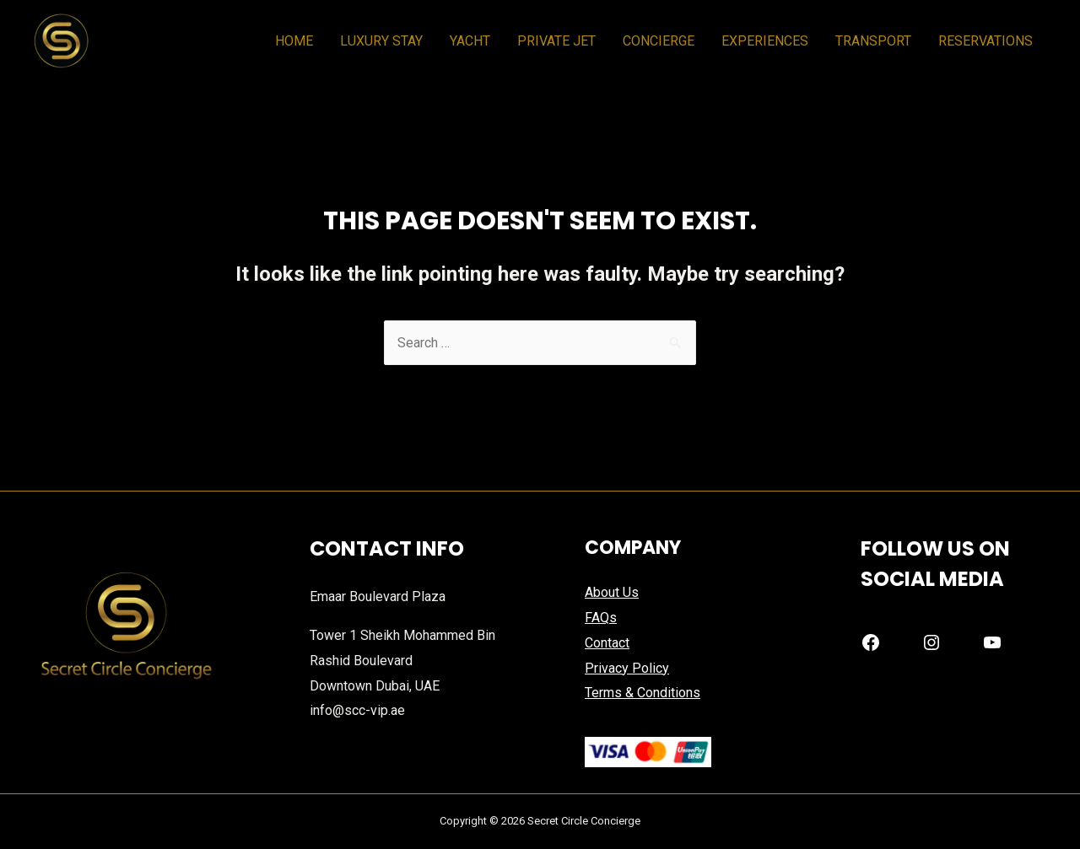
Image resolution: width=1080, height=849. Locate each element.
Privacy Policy (627, 668)
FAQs (601, 618)
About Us (612, 592)
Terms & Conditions (642, 693)
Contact (607, 643)
